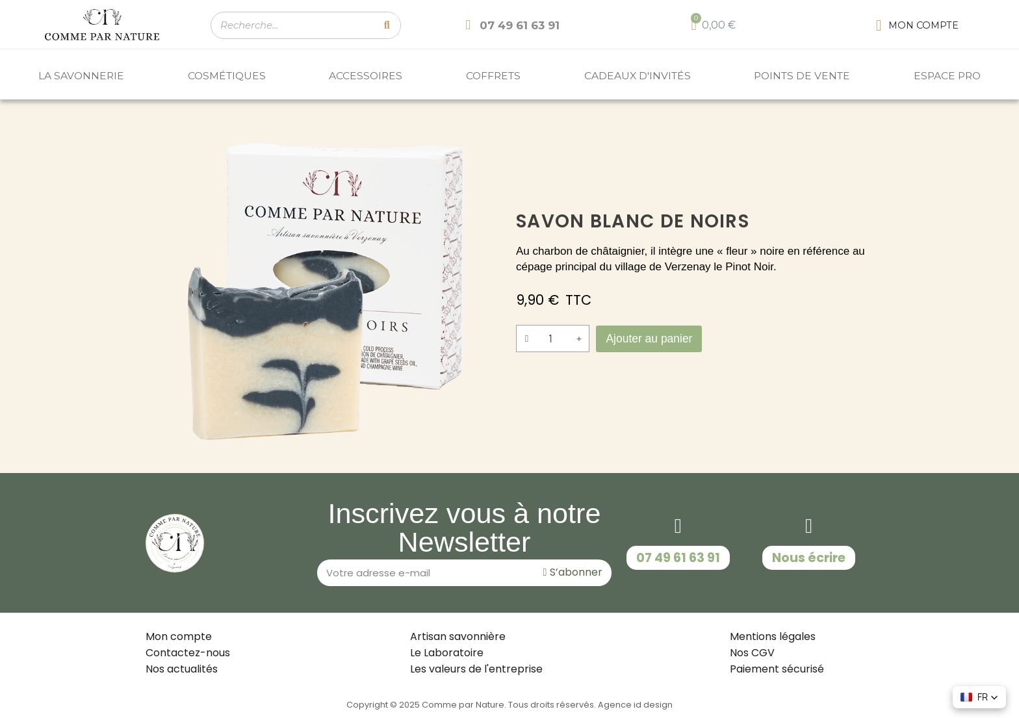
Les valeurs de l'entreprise (476, 668)
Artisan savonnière (458, 636)
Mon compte (179, 636)
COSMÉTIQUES (227, 76)
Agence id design (635, 704)
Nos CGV (752, 652)
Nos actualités (182, 668)
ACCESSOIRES (365, 76)
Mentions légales (773, 636)
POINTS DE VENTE (802, 76)
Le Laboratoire (447, 652)
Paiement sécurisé (777, 668)
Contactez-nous (188, 652)
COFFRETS (493, 76)
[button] (652, 338)
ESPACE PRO (947, 76)
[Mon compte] (917, 25)
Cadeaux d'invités (637, 76)
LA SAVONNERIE (81, 76)
